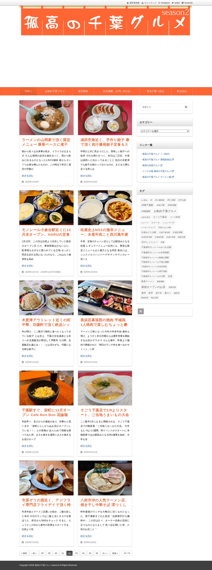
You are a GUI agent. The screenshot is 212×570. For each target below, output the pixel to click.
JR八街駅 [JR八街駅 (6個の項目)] (171, 200)
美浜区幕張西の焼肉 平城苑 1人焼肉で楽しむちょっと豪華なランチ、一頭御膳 (104, 324)
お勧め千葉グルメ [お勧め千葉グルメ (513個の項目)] (165, 211)
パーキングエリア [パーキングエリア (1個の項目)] (148, 227)
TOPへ (28, 91)
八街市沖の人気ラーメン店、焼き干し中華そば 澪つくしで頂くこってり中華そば (104, 504)
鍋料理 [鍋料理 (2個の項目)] (176, 293)
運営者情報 (134, 3)
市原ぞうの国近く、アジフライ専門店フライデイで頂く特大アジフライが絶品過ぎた (46, 504)
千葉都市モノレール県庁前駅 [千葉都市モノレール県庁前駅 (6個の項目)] (154, 271)
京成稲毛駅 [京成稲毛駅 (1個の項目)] (159, 237)
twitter (177, 3)
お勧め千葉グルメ (55, 91)
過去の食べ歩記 (155, 91)
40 (56, 553)
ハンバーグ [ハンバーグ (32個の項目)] (168, 222)
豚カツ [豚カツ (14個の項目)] (168, 293)
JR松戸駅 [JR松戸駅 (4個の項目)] (160, 205)
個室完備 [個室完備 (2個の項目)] (181, 237)
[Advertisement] (106, 62)
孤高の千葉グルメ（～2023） (156, 154)
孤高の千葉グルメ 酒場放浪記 (156, 159)
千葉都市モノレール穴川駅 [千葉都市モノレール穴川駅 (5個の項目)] (153, 276)
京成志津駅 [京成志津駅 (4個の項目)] (178, 232)
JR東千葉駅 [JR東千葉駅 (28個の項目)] (147, 205)
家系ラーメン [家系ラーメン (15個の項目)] (147, 281)
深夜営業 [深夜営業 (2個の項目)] (172, 287)
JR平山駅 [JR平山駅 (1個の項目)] (182, 200)
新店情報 (83, 91)
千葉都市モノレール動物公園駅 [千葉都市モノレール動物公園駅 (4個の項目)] (155, 257)
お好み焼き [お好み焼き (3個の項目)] (145, 217)
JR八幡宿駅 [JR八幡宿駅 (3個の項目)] (159, 200)
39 (49, 553)
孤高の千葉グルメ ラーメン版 (156, 177)
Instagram (165, 3)
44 (83, 553)
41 (63, 553)
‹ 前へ (34, 553)
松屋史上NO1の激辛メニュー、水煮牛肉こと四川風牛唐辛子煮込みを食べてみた (104, 234)
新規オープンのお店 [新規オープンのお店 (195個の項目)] (153, 286)
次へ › (105, 553)
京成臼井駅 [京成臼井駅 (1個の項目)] (170, 237)
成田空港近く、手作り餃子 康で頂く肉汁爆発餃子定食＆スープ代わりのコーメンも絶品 (105, 144)
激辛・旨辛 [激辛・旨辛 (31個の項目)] (147, 293)
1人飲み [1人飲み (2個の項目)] (144, 200)
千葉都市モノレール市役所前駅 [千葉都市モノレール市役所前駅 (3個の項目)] (154, 267)
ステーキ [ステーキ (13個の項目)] (155, 222)
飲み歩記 (182, 91)
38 (42, 553)
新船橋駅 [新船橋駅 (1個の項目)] (160, 281)
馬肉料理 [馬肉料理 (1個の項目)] (144, 298)
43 (76, 553)
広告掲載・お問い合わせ (116, 91)
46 (97, 553)
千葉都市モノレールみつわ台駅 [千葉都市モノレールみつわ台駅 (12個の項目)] (156, 247)
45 (90, 553)
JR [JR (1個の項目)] (151, 200)
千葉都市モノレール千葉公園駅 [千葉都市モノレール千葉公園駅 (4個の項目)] (155, 262)
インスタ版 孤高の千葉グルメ (156, 171)
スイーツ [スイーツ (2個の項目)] (144, 223)
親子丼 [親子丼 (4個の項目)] (159, 293)
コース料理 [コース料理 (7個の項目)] (175, 217)
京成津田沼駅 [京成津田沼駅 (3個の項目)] (146, 237)
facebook (189, 3)
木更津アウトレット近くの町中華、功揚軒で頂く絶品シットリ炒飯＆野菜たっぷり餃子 (46, 324)
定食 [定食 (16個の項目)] (170, 276)
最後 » (115, 553)
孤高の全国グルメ (151, 165)
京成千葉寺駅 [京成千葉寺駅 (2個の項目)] (164, 232)
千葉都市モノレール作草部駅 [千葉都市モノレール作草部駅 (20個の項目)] (155, 252)
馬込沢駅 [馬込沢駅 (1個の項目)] (154, 298)
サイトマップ (150, 3)
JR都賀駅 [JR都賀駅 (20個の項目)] (145, 211)
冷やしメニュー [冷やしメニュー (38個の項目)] (149, 242)
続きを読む (27, 175)
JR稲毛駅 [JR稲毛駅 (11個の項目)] (172, 205)
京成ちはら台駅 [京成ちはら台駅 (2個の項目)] (164, 227)
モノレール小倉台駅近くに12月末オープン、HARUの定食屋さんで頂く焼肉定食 (46, 234)
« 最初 (24, 553)
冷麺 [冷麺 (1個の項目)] (162, 242)
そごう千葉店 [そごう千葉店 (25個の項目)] (160, 217)
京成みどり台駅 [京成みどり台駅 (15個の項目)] (148, 232)
